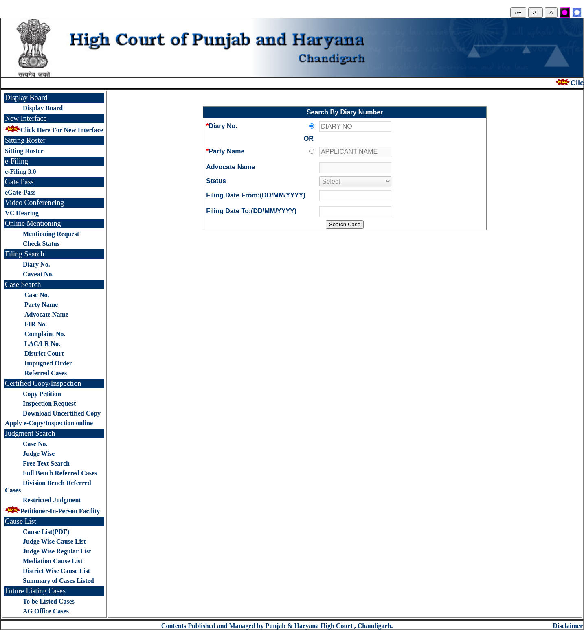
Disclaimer (568, 625)
